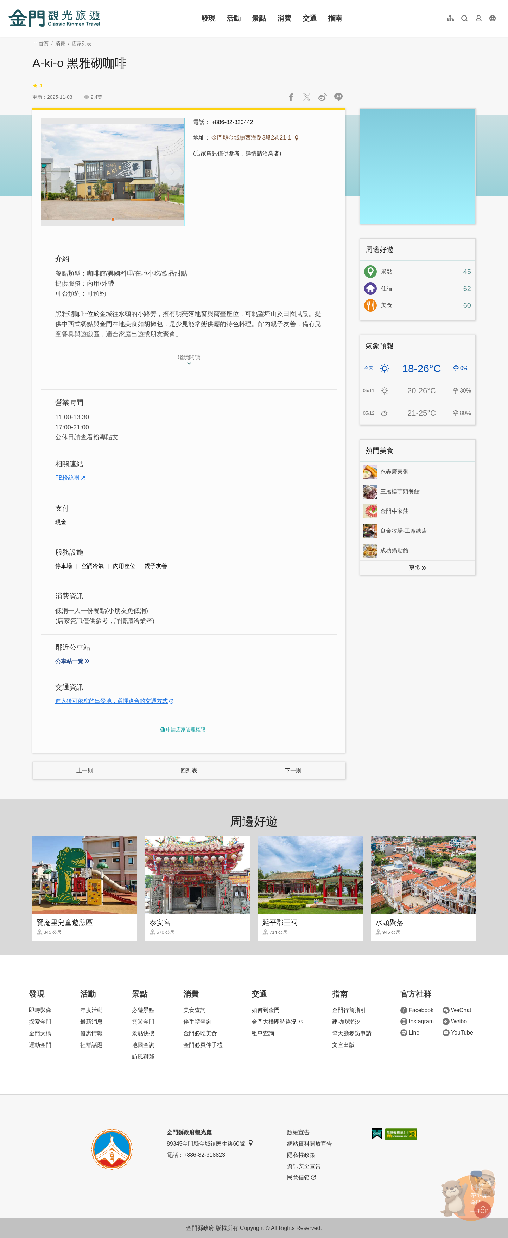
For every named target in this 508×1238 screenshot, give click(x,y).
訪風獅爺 (143, 1056)
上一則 (84, 770)
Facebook (416, 1010)
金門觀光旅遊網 (54, 18)
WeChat (457, 1010)
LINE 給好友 (338, 97)
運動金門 (40, 1045)
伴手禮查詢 (197, 1022)
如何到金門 (266, 1010)
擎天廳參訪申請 (352, 1033)
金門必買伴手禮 (203, 1045)
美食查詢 (194, 1010)
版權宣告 (298, 1132)
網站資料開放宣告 (309, 1144)
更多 (414, 568)
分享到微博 (323, 97)
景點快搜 (143, 1033)
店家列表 (81, 43)
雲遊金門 (143, 1022)
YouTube (458, 1032)
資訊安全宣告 (304, 1166)
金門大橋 (40, 1033)
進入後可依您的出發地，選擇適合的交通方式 (111, 701)
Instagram (417, 1021)
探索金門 (40, 1022)
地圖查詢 (143, 1045)
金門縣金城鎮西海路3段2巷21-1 (251, 138)
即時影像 (40, 1010)
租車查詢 (263, 1033)
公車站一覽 (69, 661)
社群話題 (91, 1045)
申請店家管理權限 (185, 729)
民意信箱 (301, 1177)
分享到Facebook (291, 97)
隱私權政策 (301, 1155)
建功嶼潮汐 (346, 1022)
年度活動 (91, 1010)
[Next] (172, 171)
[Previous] (52, 171)
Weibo (455, 1021)
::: (10, 4)
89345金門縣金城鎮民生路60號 (210, 1143)
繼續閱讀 (189, 357)
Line (409, 1032)
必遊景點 (143, 1010)
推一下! (307, 97)
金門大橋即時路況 (277, 1022)
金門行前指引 (349, 1010)
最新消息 (91, 1022)
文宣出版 (343, 1045)
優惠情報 (91, 1033)
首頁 (44, 43)
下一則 (293, 770)
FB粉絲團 (67, 478)
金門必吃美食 (200, 1033)
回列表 (188, 770)
